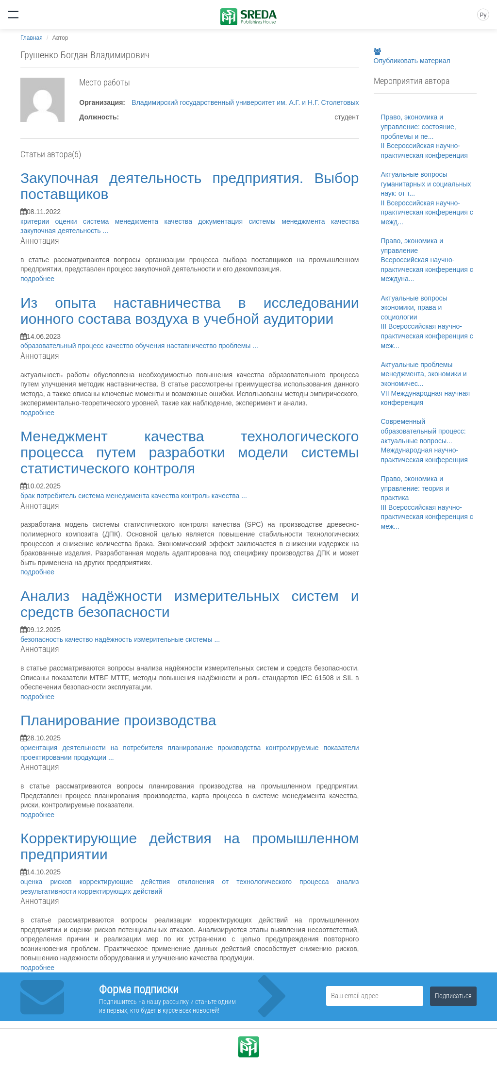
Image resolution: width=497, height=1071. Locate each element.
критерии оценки (51, 221)
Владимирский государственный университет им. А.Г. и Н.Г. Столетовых (245, 102)
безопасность (42, 639)
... (106, 230)
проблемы (235, 346)
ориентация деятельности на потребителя (93, 748)
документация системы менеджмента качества (278, 221)
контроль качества (211, 496)
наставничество (192, 346)
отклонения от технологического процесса (257, 882)
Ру (483, 15)
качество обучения (135, 346)
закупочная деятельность (61, 230)
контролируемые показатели (312, 748)
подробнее (37, 279)
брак (28, 496)
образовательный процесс (62, 346)
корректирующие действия (129, 882)
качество (80, 639)
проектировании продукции (64, 757)
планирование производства (216, 748)
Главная (31, 37)
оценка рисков (50, 882)
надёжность (114, 639)
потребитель (58, 496)
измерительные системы (174, 639)
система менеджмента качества (140, 221)
